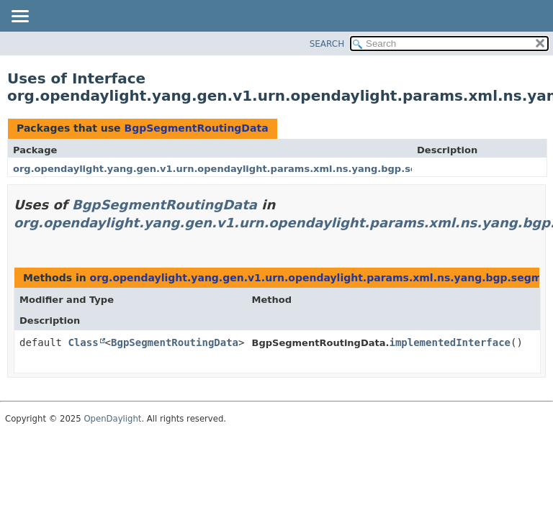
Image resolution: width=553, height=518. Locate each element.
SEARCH (327, 44)
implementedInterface (450, 342)
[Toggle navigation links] (19, 17)
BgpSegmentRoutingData (196, 128)
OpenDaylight (112, 419)
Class (83, 342)
